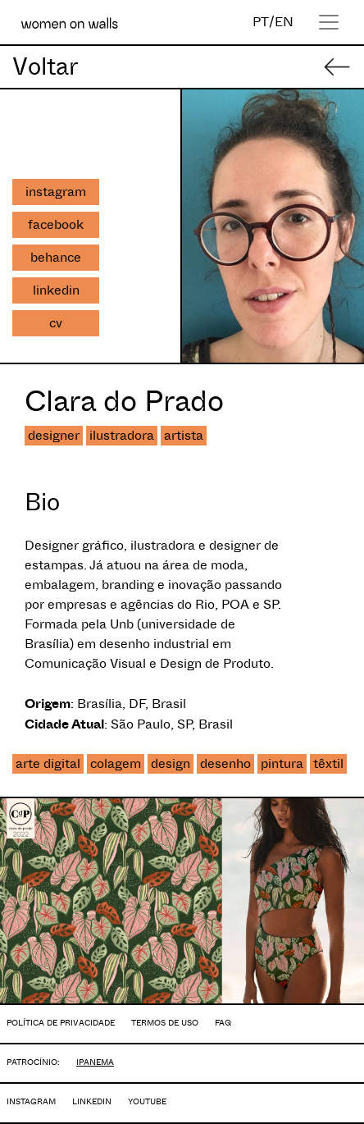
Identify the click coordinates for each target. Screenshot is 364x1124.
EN (284, 21)
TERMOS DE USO (164, 1022)
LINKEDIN (91, 1101)
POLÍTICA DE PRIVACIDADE (61, 1022)
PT (261, 21)
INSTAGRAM (31, 1101)
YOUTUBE (147, 1101)
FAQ (223, 1022)
